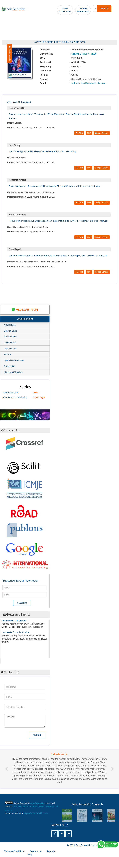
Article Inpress (10, 348)
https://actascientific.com (36, 813)
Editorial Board (10, 331)
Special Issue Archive (13, 360)
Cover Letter (9, 366)
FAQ (30, 854)
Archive (7, 354)
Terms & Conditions (14, 851)
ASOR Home (10, 325)
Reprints (51, 851)
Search (104, 8)
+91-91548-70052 (27, 309)
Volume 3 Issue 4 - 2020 (84, 53)
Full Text (79, 133)
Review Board (10, 337)
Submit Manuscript (83, 10)
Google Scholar (101, 133)
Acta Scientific (12, 660)
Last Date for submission (15, 634)
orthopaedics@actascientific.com (88, 83)
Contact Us (35, 851)
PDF (89, 133)
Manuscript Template (13, 372)
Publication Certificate (14, 622)
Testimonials (9, 53)
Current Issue (10, 342)
